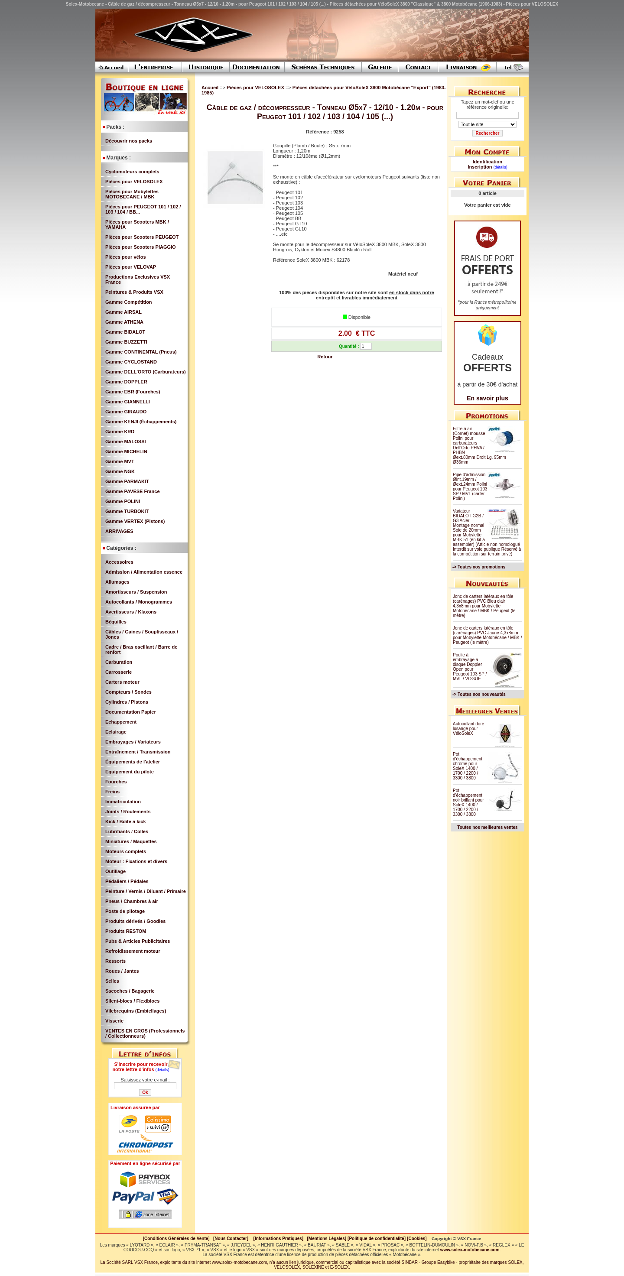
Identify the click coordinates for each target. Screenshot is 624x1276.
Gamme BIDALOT (125, 331)
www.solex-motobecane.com (470, 1249)
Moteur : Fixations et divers (136, 861)
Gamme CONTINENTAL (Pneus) (141, 351)
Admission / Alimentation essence (143, 572)
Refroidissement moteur (132, 951)
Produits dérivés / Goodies (135, 921)
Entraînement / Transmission (137, 751)
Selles (112, 981)
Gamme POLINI (122, 501)
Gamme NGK (120, 471)
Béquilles (116, 621)
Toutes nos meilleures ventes (487, 827)
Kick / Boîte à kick (125, 821)
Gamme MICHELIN (126, 451)
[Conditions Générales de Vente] (178, 1238)
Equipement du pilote (129, 771)
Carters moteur (122, 682)
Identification (487, 161)
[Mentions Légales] (326, 1238)
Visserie (114, 1020)
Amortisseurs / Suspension (136, 591)
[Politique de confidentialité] (377, 1238)
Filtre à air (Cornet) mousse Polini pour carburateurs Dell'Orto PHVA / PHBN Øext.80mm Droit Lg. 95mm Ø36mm (479, 445)
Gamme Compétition (128, 302)
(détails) (162, 1070)
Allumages (117, 581)
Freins (112, 791)
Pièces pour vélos (125, 257)
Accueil (210, 87)
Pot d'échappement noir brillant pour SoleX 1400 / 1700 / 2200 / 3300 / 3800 (468, 802)
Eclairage (116, 731)
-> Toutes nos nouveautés (479, 694)
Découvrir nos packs (128, 140)
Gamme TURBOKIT (127, 511)
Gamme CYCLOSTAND (131, 361)
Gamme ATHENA (124, 322)
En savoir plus (487, 398)
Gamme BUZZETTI (126, 341)
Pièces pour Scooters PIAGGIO (140, 247)
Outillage (115, 871)
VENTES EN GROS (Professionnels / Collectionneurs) (145, 1033)
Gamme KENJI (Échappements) (140, 421)
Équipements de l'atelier (132, 761)
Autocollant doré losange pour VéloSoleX (468, 728)
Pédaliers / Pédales (127, 881)
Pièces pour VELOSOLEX (134, 181)
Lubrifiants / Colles (126, 831)
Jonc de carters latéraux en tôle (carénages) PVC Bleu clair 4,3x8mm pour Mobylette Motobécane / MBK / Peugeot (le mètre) (484, 606)
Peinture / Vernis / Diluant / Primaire (145, 891)
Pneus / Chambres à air (131, 901)
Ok (145, 1092)
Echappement (120, 721)
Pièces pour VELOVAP (130, 266)
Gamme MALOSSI (125, 441)
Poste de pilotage (125, 911)
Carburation (118, 662)
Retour (324, 356)
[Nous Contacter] (230, 1238)
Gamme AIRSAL (123, 312)
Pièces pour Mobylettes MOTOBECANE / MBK (132, 194)
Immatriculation (123, 801)
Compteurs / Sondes (128, 692)
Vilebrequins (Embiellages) (135, 1010)
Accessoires (119, 562)
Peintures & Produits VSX (134, 292)
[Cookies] (417, 1238)
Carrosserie (118, 672)
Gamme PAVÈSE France (132, 491)
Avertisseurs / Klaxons (130, 611)
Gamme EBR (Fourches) (132, 391)
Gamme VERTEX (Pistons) (135, 521)
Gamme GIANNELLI (127, 401)
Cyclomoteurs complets (132, 171)
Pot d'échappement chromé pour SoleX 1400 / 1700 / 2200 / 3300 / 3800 (467, 766)
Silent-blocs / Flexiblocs (132, 1000)
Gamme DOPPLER (126, 381)
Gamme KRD (119, 431)
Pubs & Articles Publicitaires (137, 941)
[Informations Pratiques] (278, 1238)
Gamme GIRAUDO (125, 411)
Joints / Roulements (128, 811)
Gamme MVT (119, 461)
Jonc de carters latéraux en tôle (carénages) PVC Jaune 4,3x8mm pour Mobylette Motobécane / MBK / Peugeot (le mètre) (487, 635)
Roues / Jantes (122, 971)
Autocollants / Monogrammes (138, 601)
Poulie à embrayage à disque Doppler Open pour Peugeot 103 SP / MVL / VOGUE (470, 667)
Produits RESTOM (125, 931)
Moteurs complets (125, 851)
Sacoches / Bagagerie (130, 991)
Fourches (116, 781)
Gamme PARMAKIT (127, 481)
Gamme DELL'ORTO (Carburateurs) (145, 371)
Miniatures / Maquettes (131, 841)
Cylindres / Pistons (126, 702)
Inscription (480, 166)
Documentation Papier (130, 711)
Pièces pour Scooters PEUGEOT (142, 237)
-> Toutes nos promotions (478, 567)
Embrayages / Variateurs (133, 741)
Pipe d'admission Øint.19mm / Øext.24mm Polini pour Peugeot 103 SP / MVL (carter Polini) (470, 486)
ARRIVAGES (119, 531)
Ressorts (115, 961)
